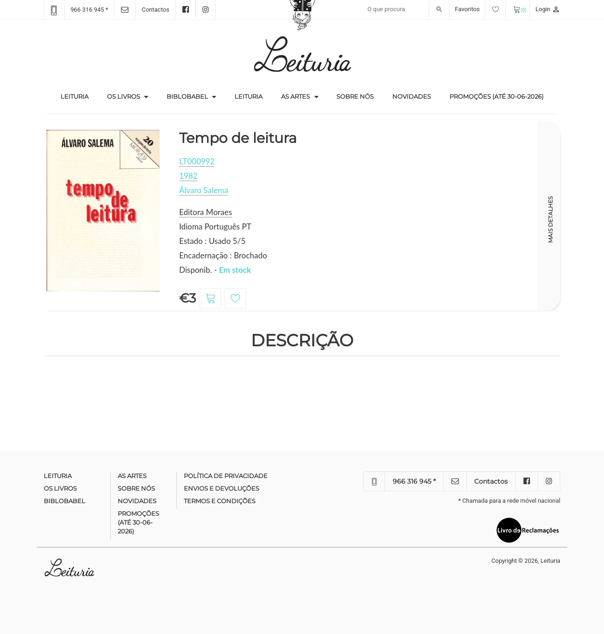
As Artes (295, 96)
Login (548, 9)
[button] (146, 96)
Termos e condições (219, 501)
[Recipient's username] (406, 9)
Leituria (79, 96)
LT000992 (197, 161)
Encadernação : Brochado (223, 255)
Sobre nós (355, 96)
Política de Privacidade (226, 475)
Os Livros (123, 96)
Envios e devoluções (221, 488)
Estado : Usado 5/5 (212, 241)
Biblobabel (187, 96)
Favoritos (480, 9)
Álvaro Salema (203, 190)
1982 (188, 176)
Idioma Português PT (215, 226)
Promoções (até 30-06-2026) (497, 96)
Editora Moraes (205, 212)
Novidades (411, 96)
